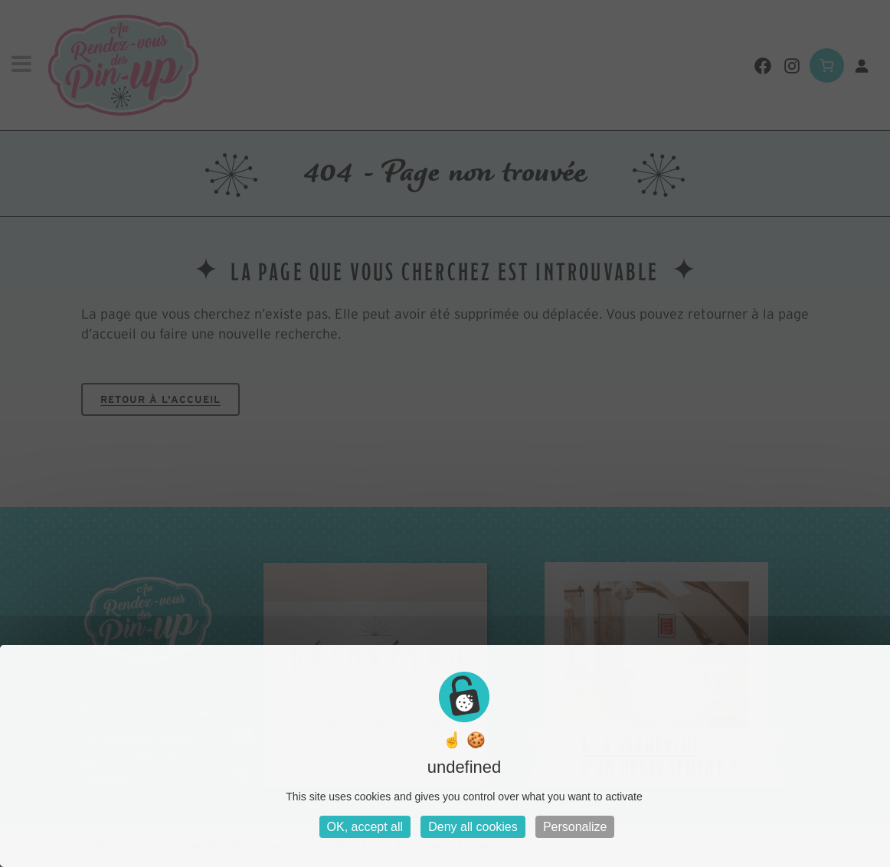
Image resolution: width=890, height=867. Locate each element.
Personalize (575, 826)
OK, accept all (365, 826)
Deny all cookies (473, 826)
